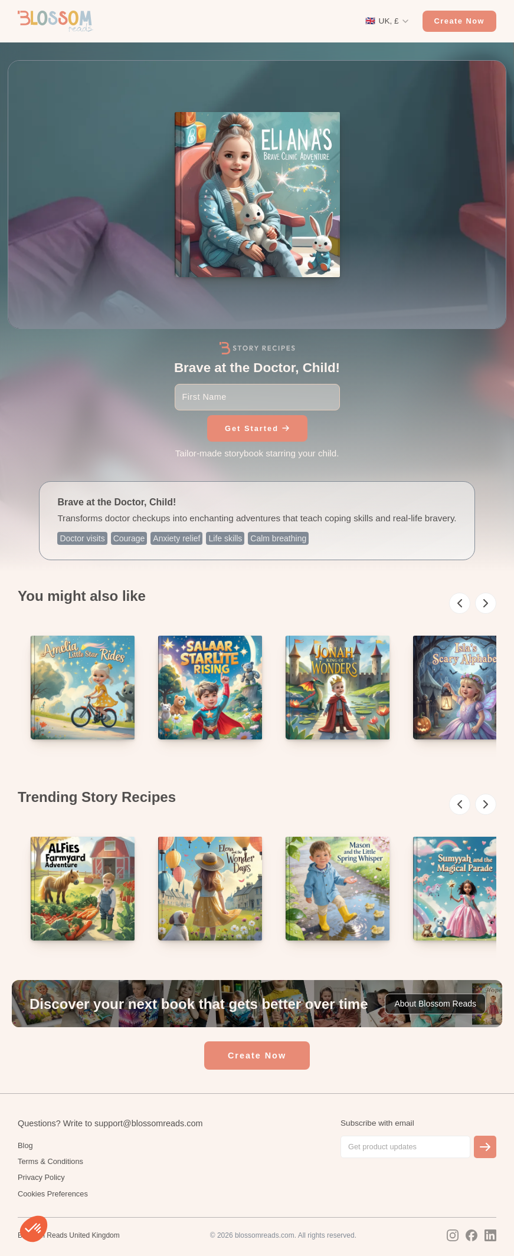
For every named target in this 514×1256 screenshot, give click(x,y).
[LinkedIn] (490, 1235)
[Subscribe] (485, 1147)
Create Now (459, 21)
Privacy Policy (41, 1177)
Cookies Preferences (53, 1193)
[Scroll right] (485, 603)
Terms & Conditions (50, 1161)
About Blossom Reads (435, 1003)
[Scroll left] (459, 603)
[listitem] (83, 688)
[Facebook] (471, 1235)
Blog (25, 1145)
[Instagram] (453, 1235)
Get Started (257, 428)
